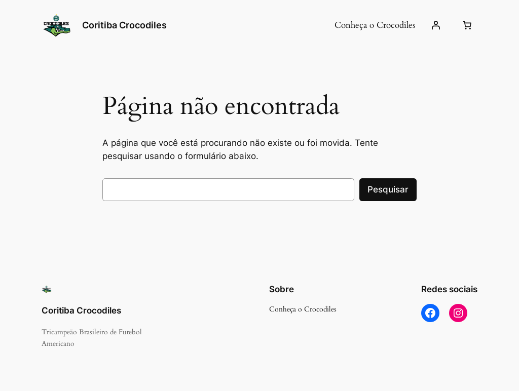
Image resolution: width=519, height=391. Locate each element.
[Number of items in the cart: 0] (466, 25)
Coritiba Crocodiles (124, 25)
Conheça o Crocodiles (375, 25)
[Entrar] (436, 25)
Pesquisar (388, 189)
